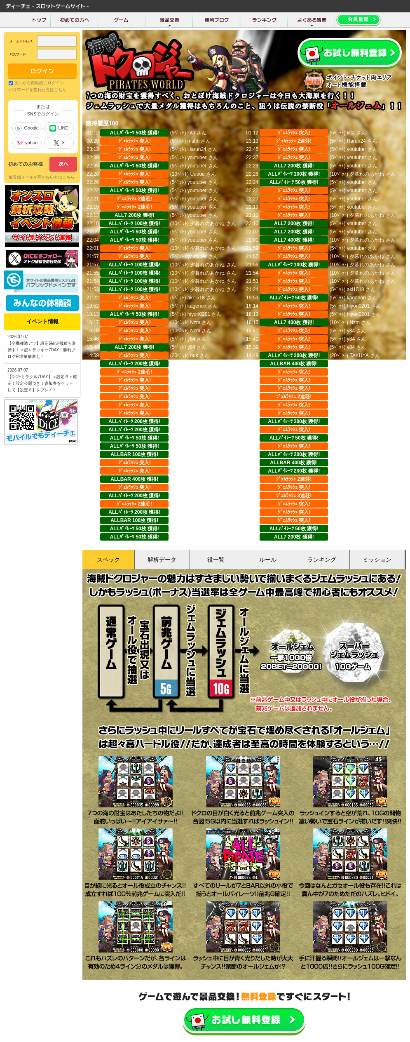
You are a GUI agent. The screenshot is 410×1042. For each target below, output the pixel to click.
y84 (351, 331)
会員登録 (350, 53)
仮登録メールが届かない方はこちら (42, 177)
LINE (58, 128)
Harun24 (356, 141)
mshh (193, 141)
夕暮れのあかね (366, 174)
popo (352, 520)
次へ (42, 164)
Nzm (195, 322)
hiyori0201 (358, 306)
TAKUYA (358, 355)
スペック (108, 559)
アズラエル (199, 438)
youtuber (356, 149)
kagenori (356, 298)
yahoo (26, 142)
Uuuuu (197, 174)
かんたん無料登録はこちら (244, 1020)
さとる (194, 413)
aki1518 (355, 289)
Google (26, 128)
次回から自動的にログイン (39, 82)
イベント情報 (42, 321)
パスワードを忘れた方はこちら (37, 89)
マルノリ (200, 364)
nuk (194, 355)
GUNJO (196, 520)
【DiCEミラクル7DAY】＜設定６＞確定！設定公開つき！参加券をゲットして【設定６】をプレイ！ (42, 383)
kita (191, 133)
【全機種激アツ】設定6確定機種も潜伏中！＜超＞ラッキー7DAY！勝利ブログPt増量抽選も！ (41, 350)
